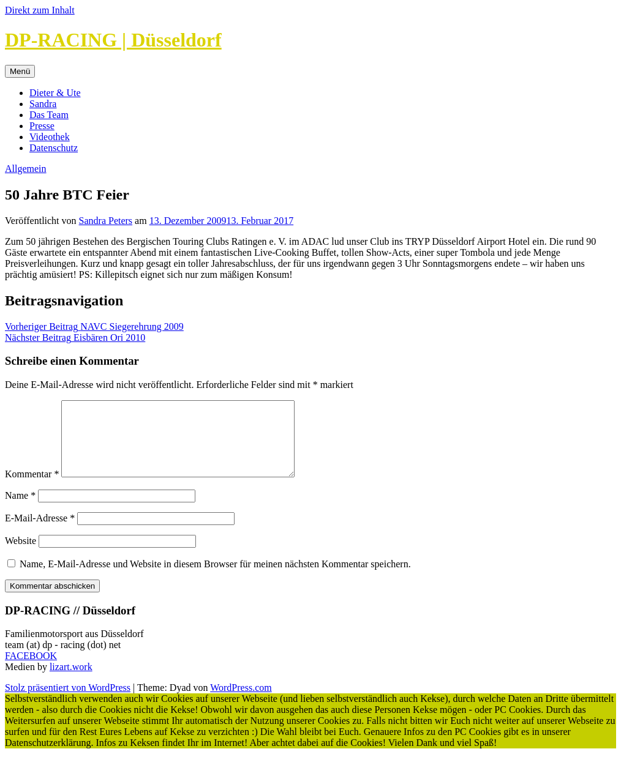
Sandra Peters (106, 220)
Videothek (49, 137)
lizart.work (71, 681)
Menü (20, 71)
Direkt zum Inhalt (40, 10)
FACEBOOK (31, 670)
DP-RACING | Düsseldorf (113, 40)
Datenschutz (53, 148)
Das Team (49, 115)
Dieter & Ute (55, 93)
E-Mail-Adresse (40, 533)
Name (20, 510)
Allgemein (26, 168)
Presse (42, 126)
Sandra (42, 104)
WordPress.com (240, 702)
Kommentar (32, 488)
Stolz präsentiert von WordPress (67, 702)
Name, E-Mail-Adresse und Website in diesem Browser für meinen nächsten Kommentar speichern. (215, 578)
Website (20, 555)
